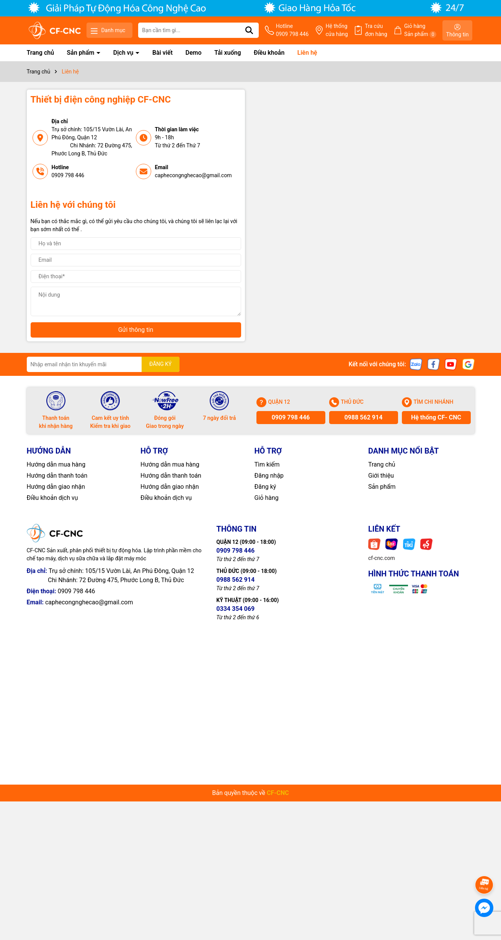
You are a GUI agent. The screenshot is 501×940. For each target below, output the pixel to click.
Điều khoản (269, 52)
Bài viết (162, 52)
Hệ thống (337, 30)
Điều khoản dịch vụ (52, 497)
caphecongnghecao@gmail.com (193, 175)
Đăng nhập (269, 475)
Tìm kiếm (267, 464)
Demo (194, 52)
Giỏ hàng (267, 497)
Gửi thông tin (135, 329)
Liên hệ (307, 52)
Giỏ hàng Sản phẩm (420, 30)
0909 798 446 (68, 175)
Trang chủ (40, 52)
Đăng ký (265, 486)
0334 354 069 (235, 608)
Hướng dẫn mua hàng (56, 464)
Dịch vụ (124, 52)
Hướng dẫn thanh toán (57, 475)
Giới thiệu (381, 475)
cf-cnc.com (381, 558)
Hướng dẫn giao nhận (56, 486)
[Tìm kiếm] (249, 30)
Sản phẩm (81, 52)
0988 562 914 (363, 417)
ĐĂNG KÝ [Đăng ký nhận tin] (160, 364)
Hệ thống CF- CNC (436, 417)
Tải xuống (227, 52)
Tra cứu (376, 30)
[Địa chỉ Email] (103, 364)
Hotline (292, 30)
